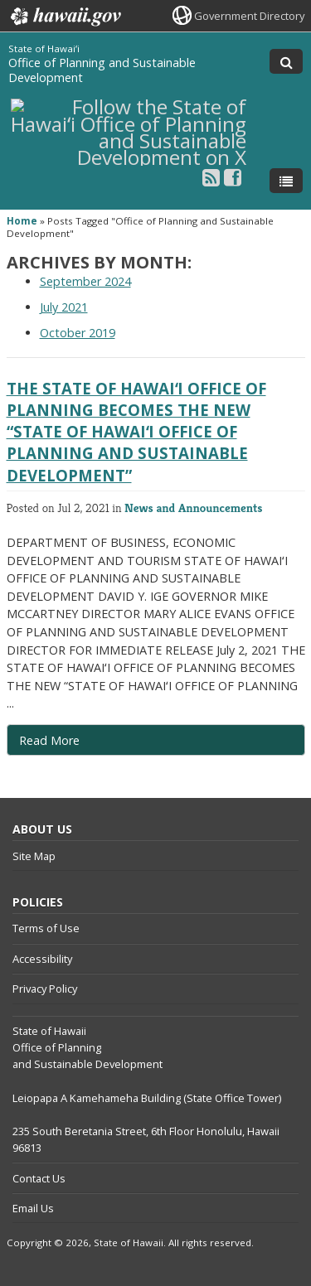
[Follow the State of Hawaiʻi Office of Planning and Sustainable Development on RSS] (211, 177)
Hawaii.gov (64, 16)
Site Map (34, 855)
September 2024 (85, 281)
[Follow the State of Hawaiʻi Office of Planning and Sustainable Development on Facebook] (232, 177)
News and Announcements (193, 507)
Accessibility (42, 958)
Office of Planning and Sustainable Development (102, 70)
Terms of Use (46, 928)
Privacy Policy (44, 988)
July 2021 (64, 307)
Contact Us (39, 1178)
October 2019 (77, 333)
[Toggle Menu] (286, 180)
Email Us (33, 1208)
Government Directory (249, 15)
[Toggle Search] (286, 61)
